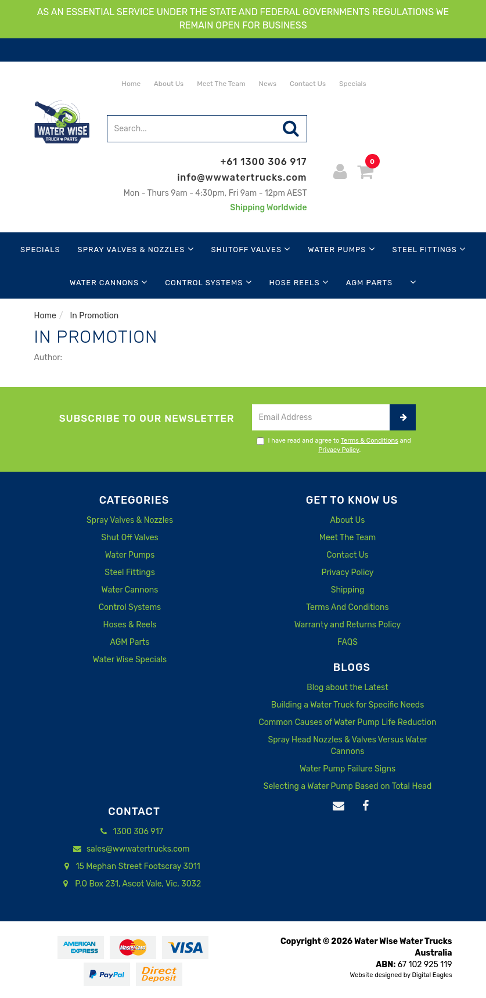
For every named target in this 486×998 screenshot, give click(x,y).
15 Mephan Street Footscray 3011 (129, 867)
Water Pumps (341, 249)
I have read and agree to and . (334, 445)
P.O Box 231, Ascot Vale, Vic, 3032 (130, 884)
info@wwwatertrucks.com (242, 177)
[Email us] (338, 806)
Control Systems (208, 282)
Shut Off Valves (129, 538)
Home (130, 84)
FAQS (347, 642)
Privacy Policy (338, 450)
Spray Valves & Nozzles (136, 249)
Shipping (348, 590)
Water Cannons (108, 282)
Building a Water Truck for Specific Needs (347, 705)
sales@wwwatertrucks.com (130, 849)
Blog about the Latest (347, 687)
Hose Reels (299, 282)
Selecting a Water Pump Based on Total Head (348, 786)
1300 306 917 (129, 832)
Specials (351, 84)
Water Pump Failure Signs (347, 769)
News (266, 84)
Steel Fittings (429, 249)
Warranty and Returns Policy (347, 625)
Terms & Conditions (369, 440)
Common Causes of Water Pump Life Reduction (348, 722)
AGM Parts (369, 282)
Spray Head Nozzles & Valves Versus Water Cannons (347, 745)
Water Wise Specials (130, 660)
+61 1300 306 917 (264, 161)
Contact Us (307, 84)
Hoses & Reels (129, 625)
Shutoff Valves (251, 249)
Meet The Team (220, 84)
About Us (167, 84)
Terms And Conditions (347, 607)
